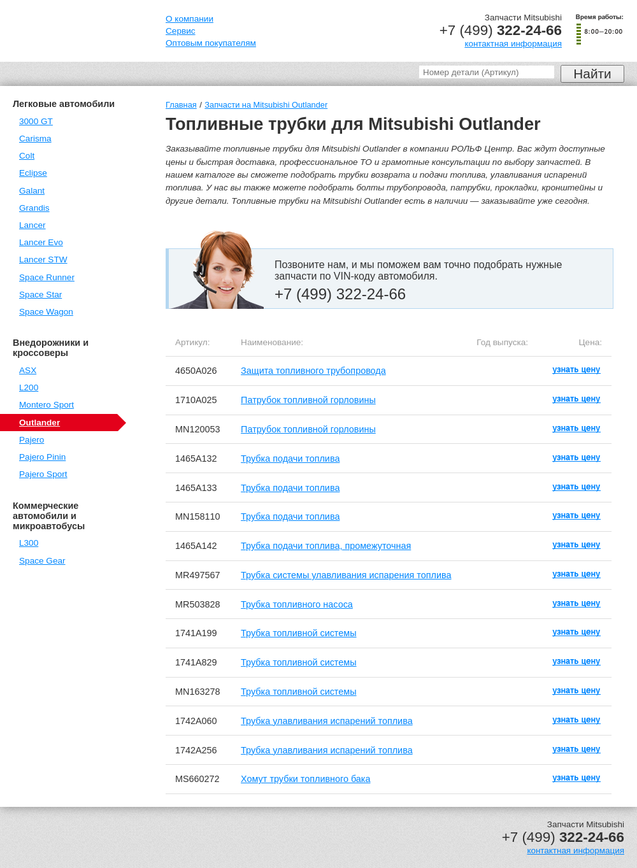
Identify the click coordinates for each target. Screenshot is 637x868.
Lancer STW (43, 259)
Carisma (35, 138)
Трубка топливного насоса (297, 604)
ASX (27, 370)
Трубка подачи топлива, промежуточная (326, 546)
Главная (181, 105)
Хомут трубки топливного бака (305, 779)
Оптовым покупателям (211, 43)
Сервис (181, 31)
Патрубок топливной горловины (308, 400)
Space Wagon (46, 312)
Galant (32, 191)
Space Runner (47, 277)
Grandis (34, 208)
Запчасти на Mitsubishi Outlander (265, 105)
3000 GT (36, 121)
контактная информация (513, 43)
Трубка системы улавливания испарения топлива (346, 575)
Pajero (31, 440)
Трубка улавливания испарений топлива (327, 721)
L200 (28, 387)
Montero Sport (46, 404)
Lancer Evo (41, 242)
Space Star (40, 294)
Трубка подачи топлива (290, 458)
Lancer (32, 225)
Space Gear (42, 561)
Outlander (39, 422)
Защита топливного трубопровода (313, 371)
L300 (28, 543)
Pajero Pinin (42, 457)
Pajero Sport (43, 474)
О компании (189, 19)
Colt (26, 155)
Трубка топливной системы (298, 633)
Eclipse (33, 173)
